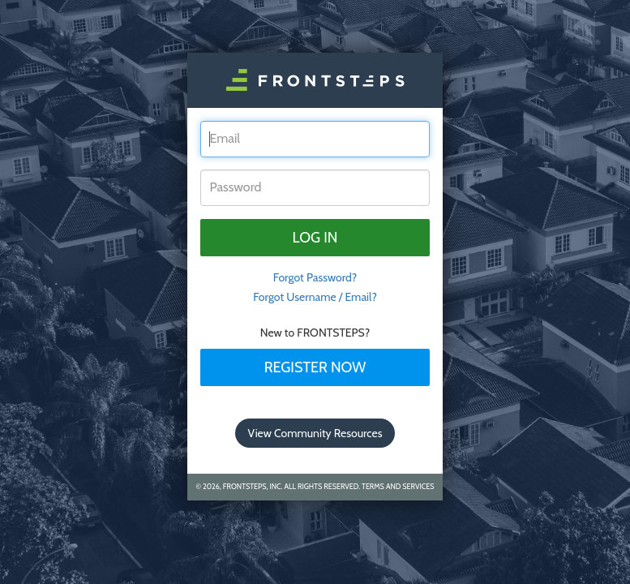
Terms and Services (398, 486)
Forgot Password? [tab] (315, 277)
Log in (315, 238)
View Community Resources (315, 433)
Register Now (315, 367)
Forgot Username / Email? (315, 297)
